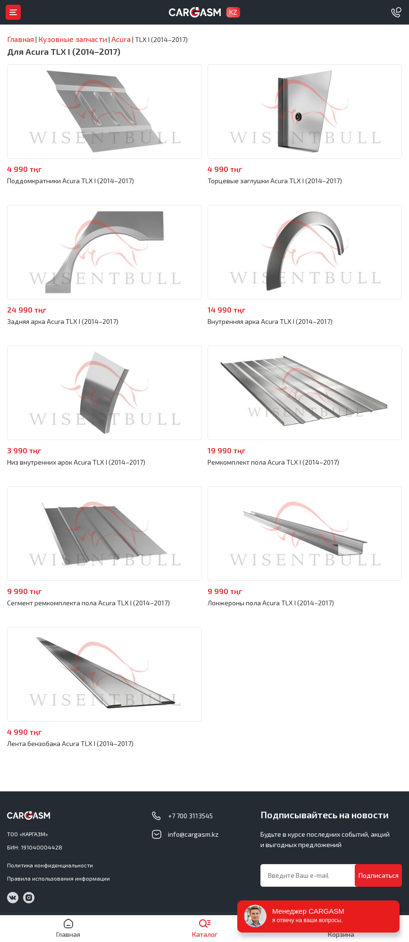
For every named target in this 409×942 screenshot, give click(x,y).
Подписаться (379, 875)
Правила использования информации (58, 878)
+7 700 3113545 (190, 816)
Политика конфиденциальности (50, 865)
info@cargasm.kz (193, 834)
